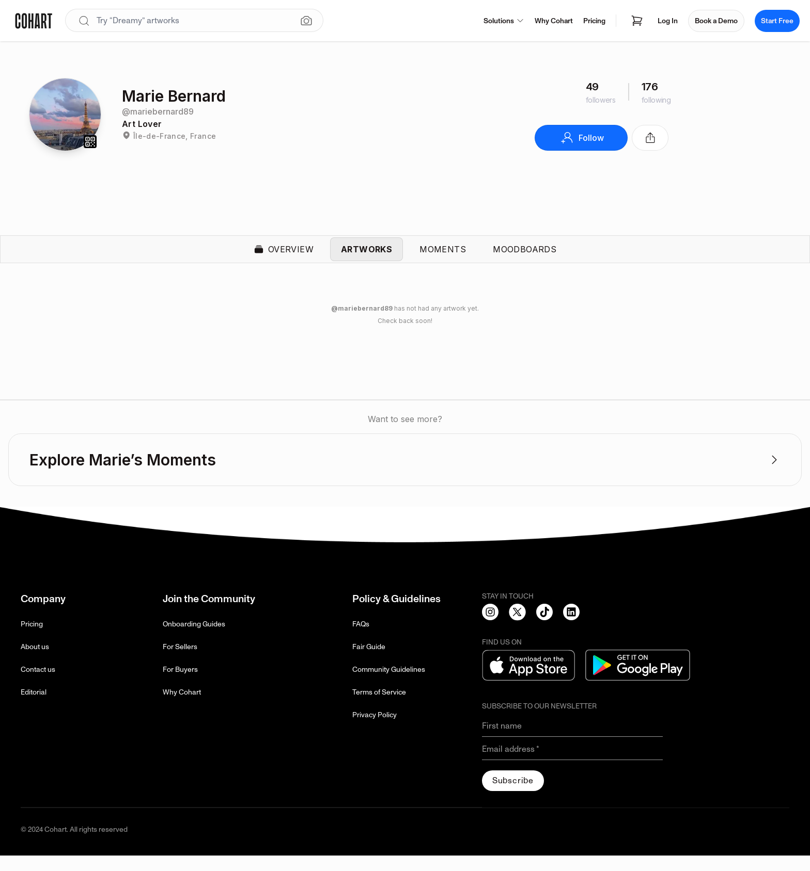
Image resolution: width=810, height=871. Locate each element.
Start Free (777, 21)
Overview (284, 257)
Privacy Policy (374, 730)
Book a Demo (716, 21)
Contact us (38, 685)
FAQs (360, 639)
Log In (668, 21)
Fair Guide (368, 662)
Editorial (33, 708)
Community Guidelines (388, 685)
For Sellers (180, 662)
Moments (442, 257)
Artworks (366, 257)
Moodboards (524, 257)
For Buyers (180, 685)
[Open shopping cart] (637, 20)
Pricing (594, 21)
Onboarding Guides (194, 639)
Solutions (504, 21)
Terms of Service (379, 708)
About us (35, 662)
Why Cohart (554, 21)
